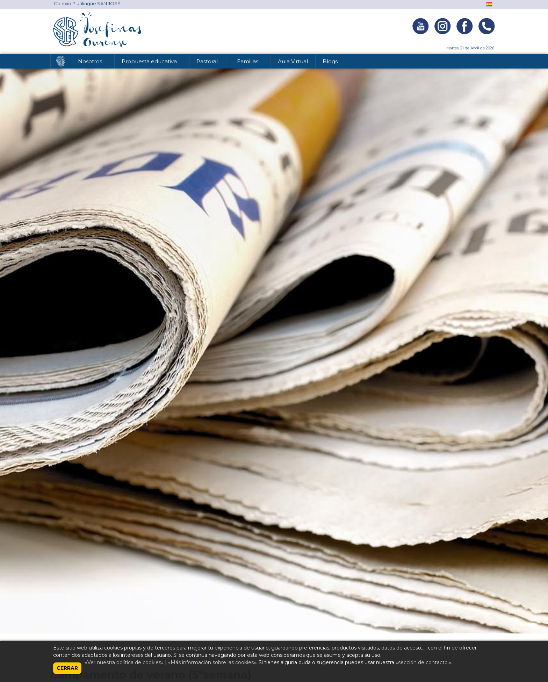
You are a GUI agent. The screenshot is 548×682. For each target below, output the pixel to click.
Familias (248, 62)
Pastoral (207, 62)
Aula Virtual (293, 61)
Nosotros (90, 62)
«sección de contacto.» (423, 662)
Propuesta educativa (150, 62)
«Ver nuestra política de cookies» (124, 662)
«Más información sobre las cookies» (212, 662)
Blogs (330, 61)
